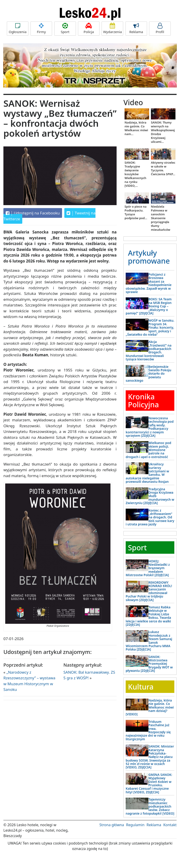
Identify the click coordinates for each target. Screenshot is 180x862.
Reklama (136, 28)
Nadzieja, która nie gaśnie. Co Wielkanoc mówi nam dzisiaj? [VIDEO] (150, 707)
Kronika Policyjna (143, 400)
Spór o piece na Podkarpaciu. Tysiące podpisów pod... (136, 212)
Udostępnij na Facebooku (33, 213)
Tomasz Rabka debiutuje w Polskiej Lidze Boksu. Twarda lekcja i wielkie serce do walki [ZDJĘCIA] (148, 616)
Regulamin (135, 824)
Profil (159, 28)
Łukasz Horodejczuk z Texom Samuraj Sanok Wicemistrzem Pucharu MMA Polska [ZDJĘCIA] (149, 640)
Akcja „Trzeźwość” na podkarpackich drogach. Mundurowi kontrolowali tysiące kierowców (148, 350)
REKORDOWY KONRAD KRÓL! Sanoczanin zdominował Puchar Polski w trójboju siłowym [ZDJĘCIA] (149, 591)
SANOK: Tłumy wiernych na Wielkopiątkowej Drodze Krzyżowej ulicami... (163, 132)
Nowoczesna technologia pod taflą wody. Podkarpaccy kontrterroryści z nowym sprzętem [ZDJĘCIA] (150, 427)
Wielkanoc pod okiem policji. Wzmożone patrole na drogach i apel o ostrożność (148, 450)
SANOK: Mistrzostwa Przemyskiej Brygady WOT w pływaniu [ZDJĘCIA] (149, 664)
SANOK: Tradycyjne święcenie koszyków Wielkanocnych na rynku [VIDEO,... (135, 174)
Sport (65, 28)
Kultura (140, 687)
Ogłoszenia (17, 28)
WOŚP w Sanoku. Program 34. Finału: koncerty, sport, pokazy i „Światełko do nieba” (150, 327)
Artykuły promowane (149, 257)
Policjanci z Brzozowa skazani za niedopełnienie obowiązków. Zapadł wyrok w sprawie (149, 283)
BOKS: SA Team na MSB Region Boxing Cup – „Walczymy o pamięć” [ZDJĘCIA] (149, 306)
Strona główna (111, 824)
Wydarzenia (112, 28)
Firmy (41, 28)
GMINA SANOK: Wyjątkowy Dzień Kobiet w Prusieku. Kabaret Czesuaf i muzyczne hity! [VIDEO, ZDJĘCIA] (149, 783)
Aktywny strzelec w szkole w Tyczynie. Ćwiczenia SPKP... (163, 168)
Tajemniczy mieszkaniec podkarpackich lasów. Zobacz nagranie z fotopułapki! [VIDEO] (150, 806)
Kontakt (170, 824)
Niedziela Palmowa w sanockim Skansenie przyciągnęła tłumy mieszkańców (160, 218)
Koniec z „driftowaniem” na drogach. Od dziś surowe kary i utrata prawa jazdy (150, 517)
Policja (88, 28)
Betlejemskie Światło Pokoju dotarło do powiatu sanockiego (148, 373)
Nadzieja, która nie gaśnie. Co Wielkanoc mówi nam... (136, 128)
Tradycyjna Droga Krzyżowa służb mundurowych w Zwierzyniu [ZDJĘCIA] (150, 496)
